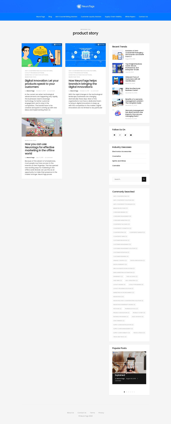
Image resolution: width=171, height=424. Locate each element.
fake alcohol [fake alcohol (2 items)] (131, 276)
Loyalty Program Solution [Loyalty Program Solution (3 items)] (123, 288)
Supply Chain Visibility (113, 17)
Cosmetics (116, 156)
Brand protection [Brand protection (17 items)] (120, 208)
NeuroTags (40, 17)
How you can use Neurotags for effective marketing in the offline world (40, 148)
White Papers (130, 17)
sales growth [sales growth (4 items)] (137, 317)
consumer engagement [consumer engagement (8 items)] (122, 216)
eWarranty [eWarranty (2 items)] (118, 276)
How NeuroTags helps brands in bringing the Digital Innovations (83, 84)
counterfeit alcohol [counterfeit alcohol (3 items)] (121, 224)
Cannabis (116, 165)
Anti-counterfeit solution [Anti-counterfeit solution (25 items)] (123, 200)
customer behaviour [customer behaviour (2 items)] (121, 240)
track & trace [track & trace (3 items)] (139, 333)
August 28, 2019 (131, 378)
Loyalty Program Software (34, 72)
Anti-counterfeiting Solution (35, 70)
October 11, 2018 (41, 91)
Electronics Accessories (121, 151)
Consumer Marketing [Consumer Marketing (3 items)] (121, 220)
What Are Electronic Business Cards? (132, 89)
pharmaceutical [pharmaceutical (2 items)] (131, 309)
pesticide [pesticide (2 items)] (117, 309)
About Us (70, 413)
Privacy (101, 413)
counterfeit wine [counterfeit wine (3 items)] (120, 236)
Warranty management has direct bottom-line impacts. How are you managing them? (134, 113)
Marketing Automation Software (36, 75)
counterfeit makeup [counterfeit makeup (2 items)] (137, 232)
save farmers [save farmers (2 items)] (118, 321)
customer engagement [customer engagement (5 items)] (122, 244)
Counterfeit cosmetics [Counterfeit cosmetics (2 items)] (122, 228)
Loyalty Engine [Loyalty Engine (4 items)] (119, 284)
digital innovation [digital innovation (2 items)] (137, 260)
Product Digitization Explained (125, 374)
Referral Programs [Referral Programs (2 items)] (120, 317)
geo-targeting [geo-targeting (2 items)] (131, 280)
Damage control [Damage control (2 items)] (120, 260)
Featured (49, 70)
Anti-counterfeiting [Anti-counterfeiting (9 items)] (121, 196)
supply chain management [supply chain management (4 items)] (123, 329)
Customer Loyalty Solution (91, 17)
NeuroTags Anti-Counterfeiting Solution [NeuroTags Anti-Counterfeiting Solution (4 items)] (128, 301)
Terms (92, 413)
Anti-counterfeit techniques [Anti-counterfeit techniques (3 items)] (124, 204)
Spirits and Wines (119, 161)
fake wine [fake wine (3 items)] (117, 280)
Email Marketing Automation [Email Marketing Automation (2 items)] (124, 272)
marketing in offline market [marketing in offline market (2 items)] (123, 292)
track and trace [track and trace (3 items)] (119, 337)
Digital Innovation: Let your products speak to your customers (42, 84)
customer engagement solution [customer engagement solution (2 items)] (125, 248)
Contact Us (143, 17)
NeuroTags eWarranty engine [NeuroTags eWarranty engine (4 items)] (124, 304)
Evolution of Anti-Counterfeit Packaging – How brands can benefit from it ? (134, 54)
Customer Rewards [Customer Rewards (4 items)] (120, 256)
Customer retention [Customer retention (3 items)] (121, 252)
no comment (51, 91)
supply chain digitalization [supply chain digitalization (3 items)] (123, 325)
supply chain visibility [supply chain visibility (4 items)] (121, 333)
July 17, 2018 (39, 157)
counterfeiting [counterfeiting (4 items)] (119, 232)
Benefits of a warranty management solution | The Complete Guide (134, 101)
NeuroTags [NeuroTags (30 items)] (118, 296)
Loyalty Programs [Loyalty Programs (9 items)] (136, 284)
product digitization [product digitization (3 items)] (121, 313)
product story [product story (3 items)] (139, 313)
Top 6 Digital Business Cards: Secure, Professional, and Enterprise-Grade (133, 67)
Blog (50, 17)
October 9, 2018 (84, 91)
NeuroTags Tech (30, 77)
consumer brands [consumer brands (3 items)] (120, 212)
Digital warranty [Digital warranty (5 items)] (120, 264)
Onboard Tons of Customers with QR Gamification (132, 79)
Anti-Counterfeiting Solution (66, 17)
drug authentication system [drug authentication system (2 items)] (124, 268)
